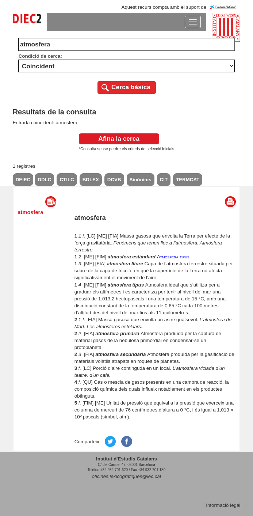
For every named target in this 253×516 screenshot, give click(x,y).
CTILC (67, 179)
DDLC (44, 179)
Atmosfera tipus (173, 256)
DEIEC (23, 179)
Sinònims (141, 179)
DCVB (114, 179)
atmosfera (30, 212)
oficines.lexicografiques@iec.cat (126, 476)
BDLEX (91, 179)
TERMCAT (187, 179)
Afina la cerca (118, 138)
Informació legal (223, 505)
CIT (164, 179)
